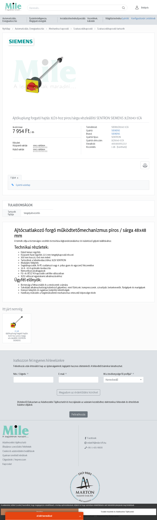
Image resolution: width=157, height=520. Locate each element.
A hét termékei (44, 515)
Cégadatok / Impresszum (14, 459)
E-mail (61, 374)
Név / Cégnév (19, 374)
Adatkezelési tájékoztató (14, 442)
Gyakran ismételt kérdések (14, 455)
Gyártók (125, 18)
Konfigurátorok (137, 18)
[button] (143, 8)
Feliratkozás (78, 414)
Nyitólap (6, 28)
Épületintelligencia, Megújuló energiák (38, 19)
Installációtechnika (68, 18)
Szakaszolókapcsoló (83, 28)
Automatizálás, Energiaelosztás (9, 19)
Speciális (81, 18)
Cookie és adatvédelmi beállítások (18, 451)
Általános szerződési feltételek (16, 446)
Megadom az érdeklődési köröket (78, 392)
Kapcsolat (7, 464)
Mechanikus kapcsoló (59, 28)
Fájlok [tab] (15, 177)
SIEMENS (115, 130)
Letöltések (150, 18)
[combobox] (123, 380)
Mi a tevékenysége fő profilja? (117, 374)
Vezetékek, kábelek (92, 19)
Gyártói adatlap (23, 185)
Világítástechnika (113, 18)
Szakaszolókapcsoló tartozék (111, 28)
